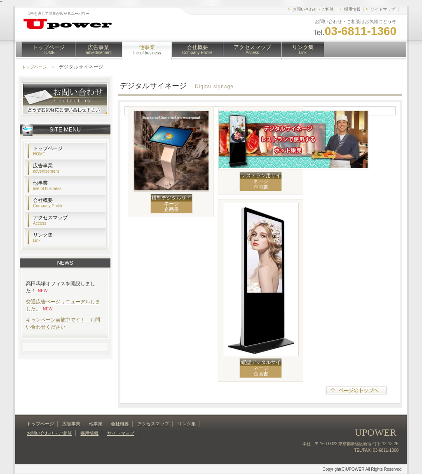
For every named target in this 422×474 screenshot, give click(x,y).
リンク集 (303, 49)
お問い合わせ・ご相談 (313, 9)
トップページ (49, 49)
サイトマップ (382, 9)
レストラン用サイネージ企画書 (261, 181)
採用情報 (352, 9)
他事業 (47, 185)
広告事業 (99, 49)
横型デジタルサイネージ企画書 (171, 203)
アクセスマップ (252, 49)
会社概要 (197, 49)
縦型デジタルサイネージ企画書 (261, 368)
